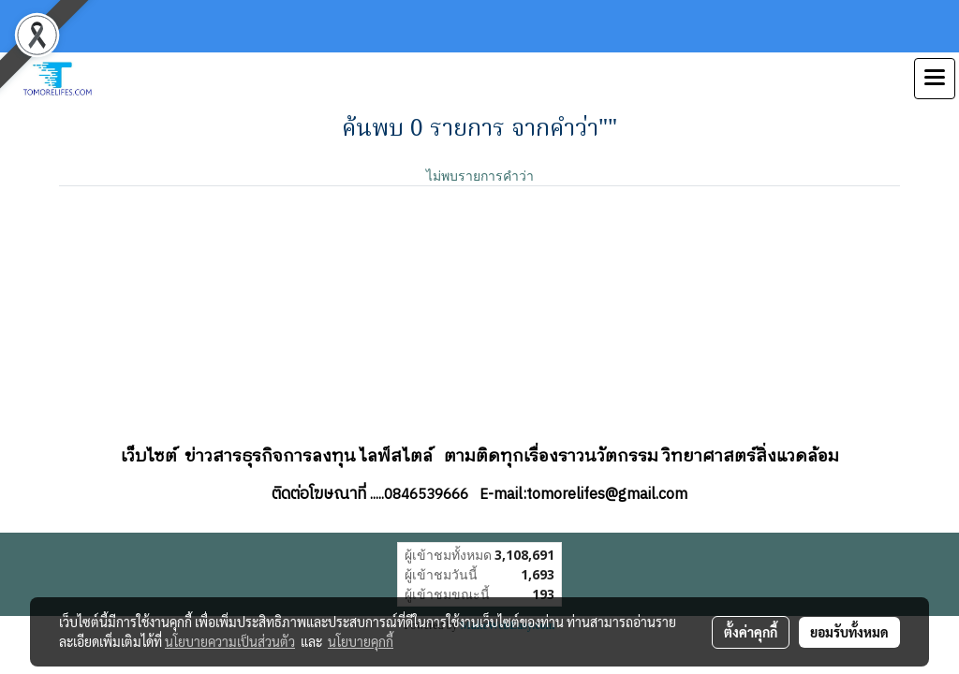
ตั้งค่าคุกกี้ (750, 631)
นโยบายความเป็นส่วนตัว (230, 641)
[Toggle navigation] (934, 78)
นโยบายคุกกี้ (360, 641)
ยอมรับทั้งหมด (849, 631)
